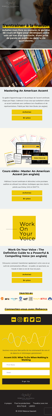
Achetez (27, 112)
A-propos (8, 403)
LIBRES (32, 406)
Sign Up (26, 381)
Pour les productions (22, 403)
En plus (27, 118)
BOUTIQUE (22, 406)
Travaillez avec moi (40, 403)
